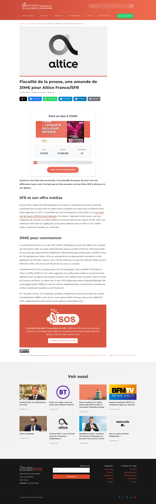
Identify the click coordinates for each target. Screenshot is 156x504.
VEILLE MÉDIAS (28, 15)
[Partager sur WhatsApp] (50, 99)
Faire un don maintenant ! (62, 170)
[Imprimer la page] (94, 99)
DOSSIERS (44, 15)
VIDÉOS (90, 15)
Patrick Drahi (128, 355)
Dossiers (110, 472)
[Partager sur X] (23, 99)
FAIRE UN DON (125, 16)
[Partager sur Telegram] (65, 99)
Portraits (110, 479)
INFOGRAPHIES (74, 15)
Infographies (108, 475)
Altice (121, 355)
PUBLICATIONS (104, 15)
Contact (133, 482)
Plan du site (132, 479)
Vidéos (110, 482)
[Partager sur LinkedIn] (80, 99)
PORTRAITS (58, 15)
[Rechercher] (131, 6)
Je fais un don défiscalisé (63, 344)
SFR (134, 355)
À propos (133, 469)
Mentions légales (130, 475)
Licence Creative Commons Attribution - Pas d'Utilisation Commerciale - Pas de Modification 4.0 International (77, 355)
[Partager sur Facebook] (35, 99)
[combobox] (109, 6)
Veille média (108, 469)
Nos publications (130, 472)
